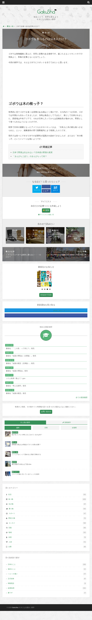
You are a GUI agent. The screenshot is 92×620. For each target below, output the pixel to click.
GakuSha (46, 12)
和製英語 (47, 592)
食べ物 (47, 33)
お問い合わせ (46, 421)
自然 (47, 546)
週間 (17, 437)
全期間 (74, 437)
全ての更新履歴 (81, 406)
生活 (47, 504)
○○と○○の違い (47, 583)
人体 (47, 551)
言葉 (47, 537)
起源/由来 (47, 597)
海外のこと (47, 578)
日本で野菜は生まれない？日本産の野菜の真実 (33, 152)
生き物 (47, 513)
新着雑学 (68, 431)
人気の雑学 (26, 431)
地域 (47, 541)
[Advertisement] (46, 82)
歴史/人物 (47, 527)
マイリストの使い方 (46, 214)
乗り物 (47, 518)
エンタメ (47, 532)
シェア (45, 191)
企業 (47, 556)
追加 (47, 210)
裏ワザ (47, 602)
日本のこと (47, 573)
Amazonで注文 (46, 304)
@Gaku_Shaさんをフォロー (53, 320)
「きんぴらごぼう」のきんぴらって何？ (30, 156)
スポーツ (47, 522)
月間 (46, 437)
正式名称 (47, 588)
